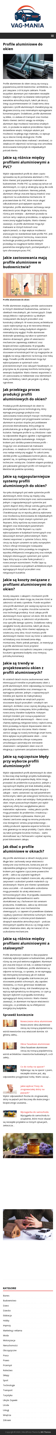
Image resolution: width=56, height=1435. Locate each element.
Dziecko (7, 1310)
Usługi (6, 1410)
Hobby (6, 1320)
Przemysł (7, 1365)
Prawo (6, 1360)
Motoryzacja (9, 1340)
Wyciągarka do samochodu (34, 1112)
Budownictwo (9, 1300)
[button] (52, 35)
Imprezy (7, 1325)
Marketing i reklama (12, 1330)
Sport (5, 1380)
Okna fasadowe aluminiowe (35, 1044)
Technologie (9, 1385)
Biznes (6, 1295)
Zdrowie (7, 1420)
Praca (6, 1355)
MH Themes (46, 1432)
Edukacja (7, 1315)
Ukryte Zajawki (10, 1400)
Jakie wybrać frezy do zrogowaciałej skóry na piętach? (32, 1089)
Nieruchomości (10, 1345)
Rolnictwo (8, 1370)
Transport (8, 1390)
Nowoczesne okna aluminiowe (36, 1021)
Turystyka (7, 1395)
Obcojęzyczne (10, 1350)
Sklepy (6, 1375)
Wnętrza (7, 1415)
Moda (6, 1335)
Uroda (6, 1405)
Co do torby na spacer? (32, 1066)
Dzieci (6, 1305)
